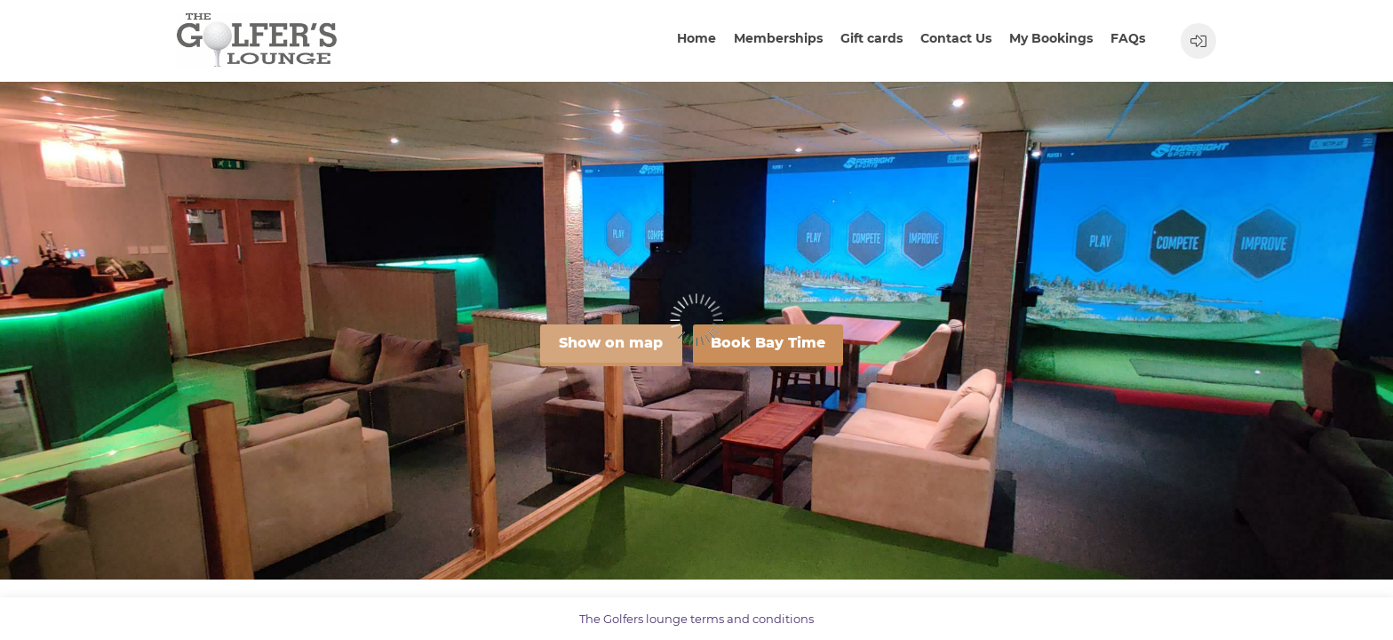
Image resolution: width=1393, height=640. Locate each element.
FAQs (1127, 38)
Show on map (611, 342)
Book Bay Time (768, 342)
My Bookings (1051, 38)
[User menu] (1198, 41)
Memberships (778, 38)
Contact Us (955, 38)
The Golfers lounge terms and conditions (696, 619)
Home (696, 38)
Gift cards (871, 38)
